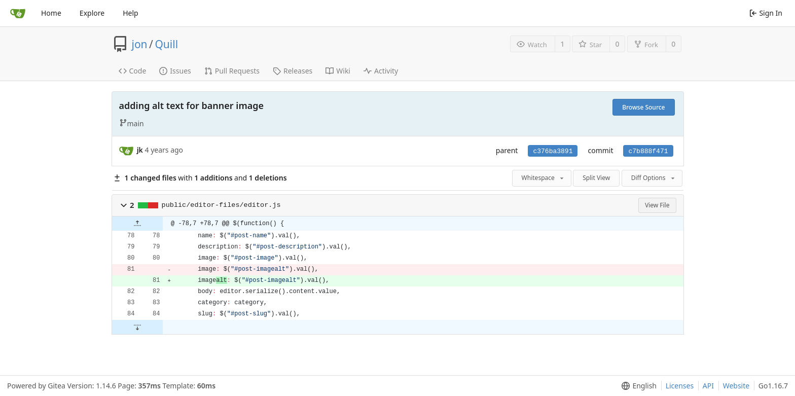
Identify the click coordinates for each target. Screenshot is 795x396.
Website (736, 385)
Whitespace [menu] (543, 177)
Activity (381, 71)
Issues (175, 71)
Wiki (338, 71)
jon (140, 44)
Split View (596, 177)
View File (657, 205)
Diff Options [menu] (653, 177)
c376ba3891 (552, 151)
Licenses (680, 385)
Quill (166, 44)
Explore (92, 13)
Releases (292, 71)
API (708, 385)
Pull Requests (232, 71)
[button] (123, 205)
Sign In (766, 13)
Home (51, 13)
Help (130, 13)
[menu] (637, 386)
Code (133, 71)
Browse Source (643, 107)
